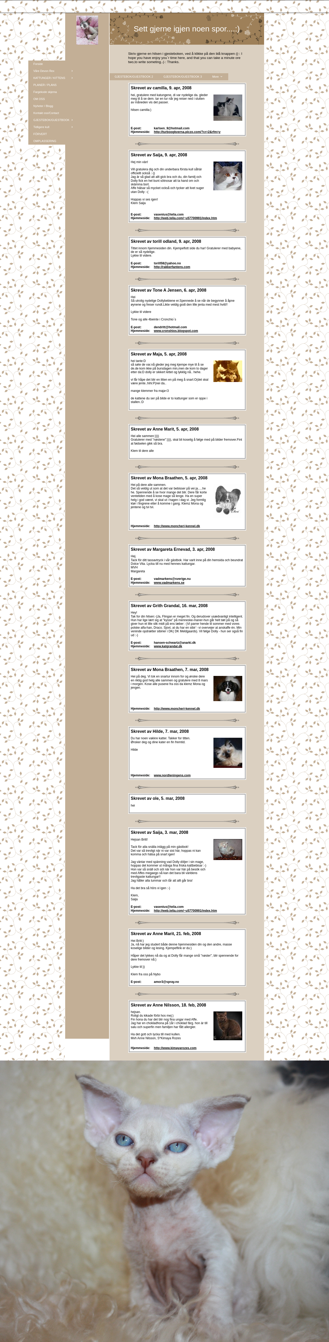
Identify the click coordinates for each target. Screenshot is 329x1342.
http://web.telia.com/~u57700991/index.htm (185, 218)
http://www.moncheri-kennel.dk (177, 526)
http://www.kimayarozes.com (175, 1048)
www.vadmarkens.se (169, 583)
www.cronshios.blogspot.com (176, 331)
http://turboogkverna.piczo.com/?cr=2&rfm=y (187, 132)
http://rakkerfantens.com (172, 267)
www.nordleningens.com (172, 775)
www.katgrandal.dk (168, 646)
